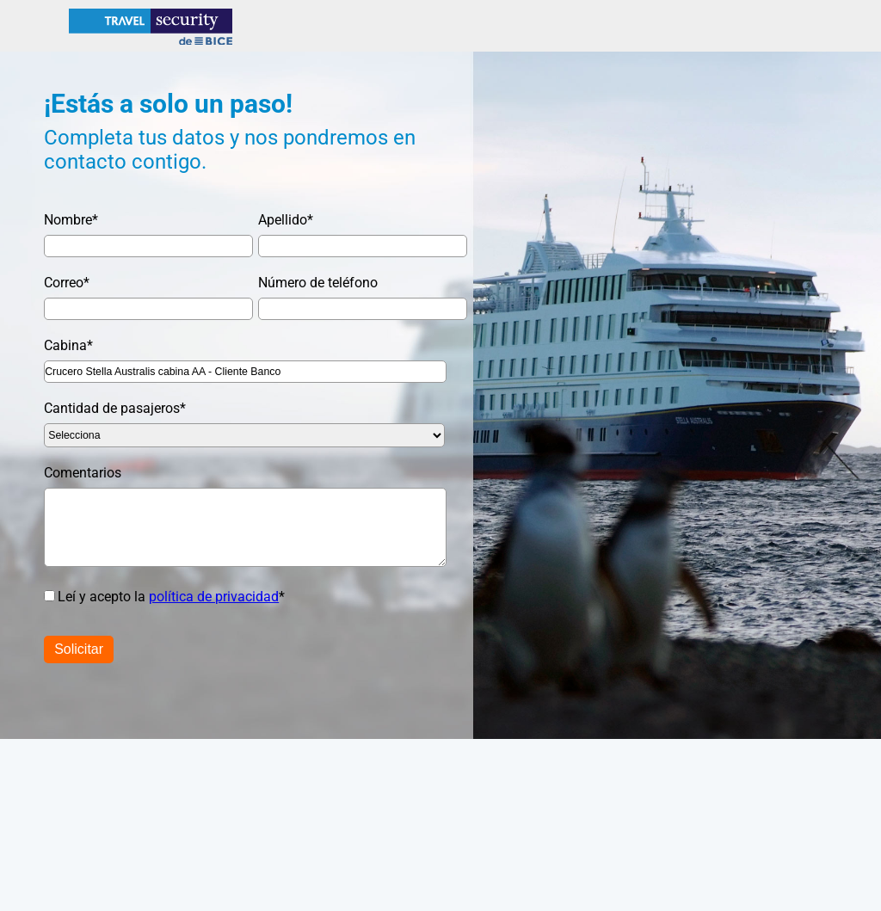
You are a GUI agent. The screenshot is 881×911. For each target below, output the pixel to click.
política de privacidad (214, 596)
